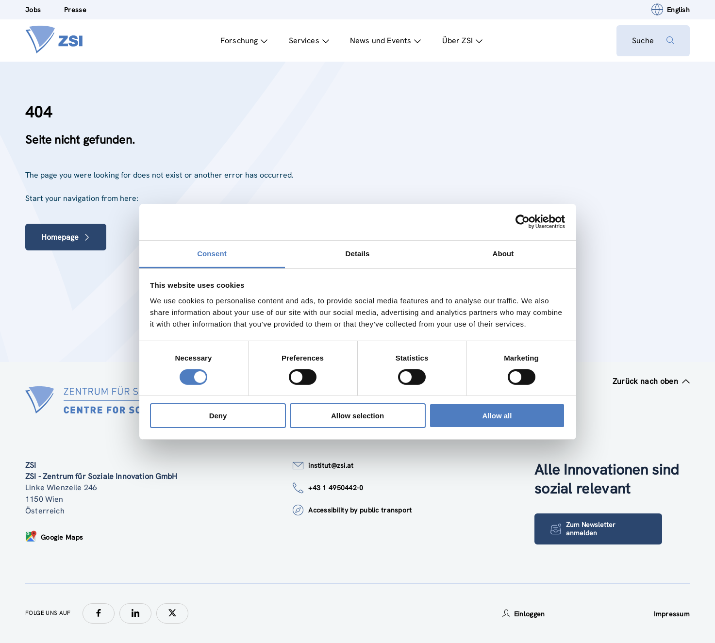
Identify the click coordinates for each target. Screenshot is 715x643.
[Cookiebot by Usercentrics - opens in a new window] (522, 221)
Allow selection (357, 416)
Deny (218, 416)
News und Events (385, 40)
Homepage (65, 237)
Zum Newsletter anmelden (582, 528)
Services (309, 40)
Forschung (244, 40)
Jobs (33, 9)
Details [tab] (358, 253)
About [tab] (503, 253)
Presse (75, 9)
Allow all (497, 416)
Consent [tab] (212, 253)
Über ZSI (462, 40)
